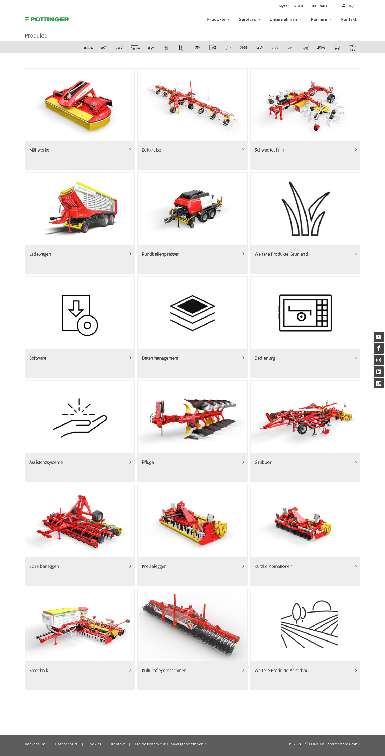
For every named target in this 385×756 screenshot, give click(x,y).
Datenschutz (66, 744)
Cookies (94, 744)
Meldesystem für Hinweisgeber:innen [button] (169, 744)
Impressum (35, 744)
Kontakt (118, 744)
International (322, 5)
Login (349, 5)
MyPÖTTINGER (291, 5)
